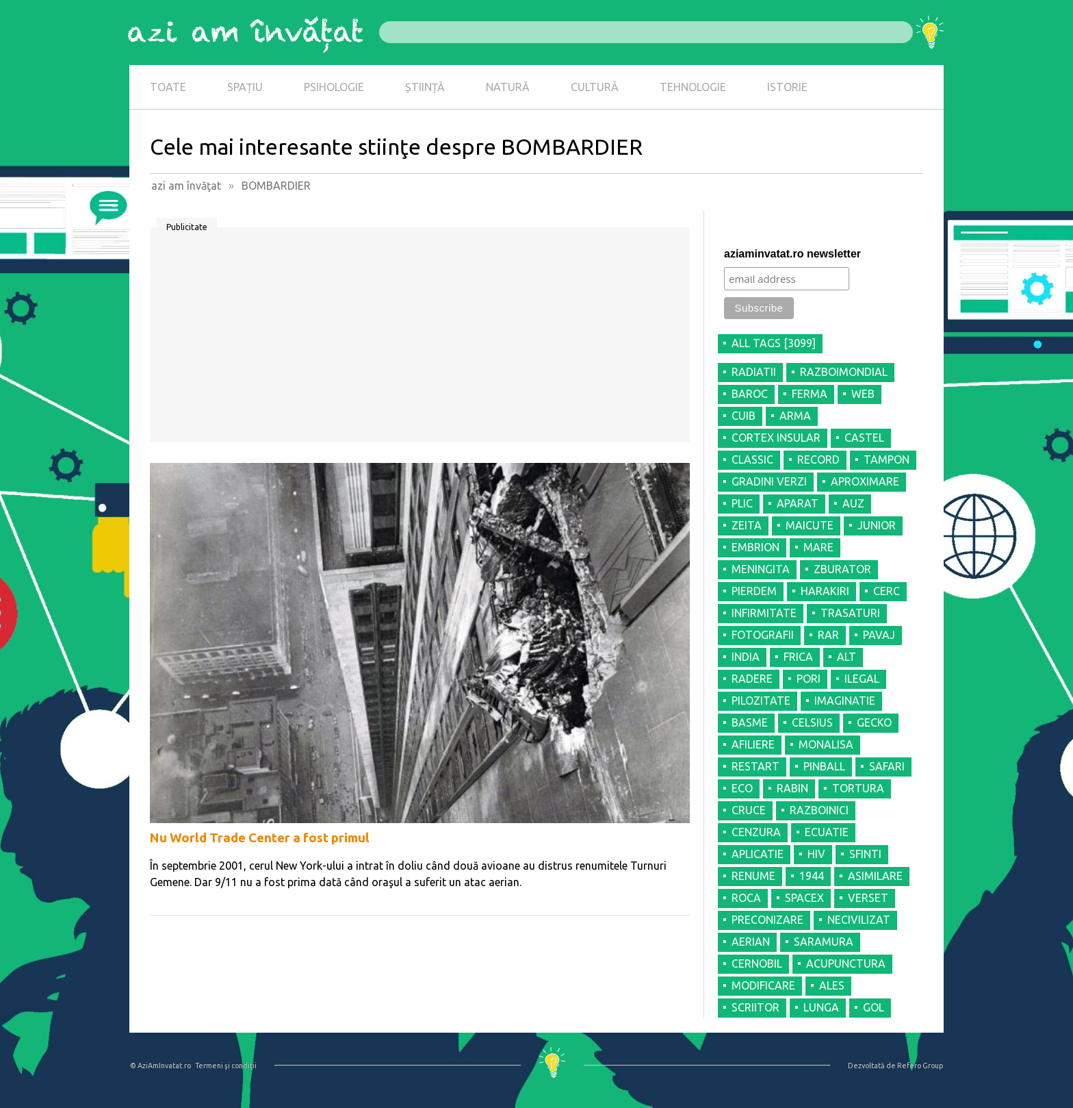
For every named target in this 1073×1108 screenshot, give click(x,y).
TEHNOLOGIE (693, 87)
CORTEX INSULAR (776, 437)
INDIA (746, 657)
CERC (886, 591)
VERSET (868, 898)
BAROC (750, 394)
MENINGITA (761, 569)
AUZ (853, 503)
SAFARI (887, 766)
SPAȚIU (245, 87)
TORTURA (858, 788)
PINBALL (824, 766)
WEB (863, 394)
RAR (828, 635)
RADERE (752, 678)
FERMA (809, 394)
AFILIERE (753, 744)
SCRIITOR (755, 1007)
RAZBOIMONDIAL (844, 372)
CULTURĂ (595, 87)
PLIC (742, 503)
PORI (808, 678)
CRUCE (749, 810)
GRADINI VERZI (769, 481)
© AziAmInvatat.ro (160, 1065)
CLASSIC (752, 459)
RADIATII (754, 372)
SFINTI (865, 854)
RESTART (755, 766)
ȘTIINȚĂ (425, 87)
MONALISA (826, 744)
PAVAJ (879, 635)
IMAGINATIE (844, 700)
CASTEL (864, 437)
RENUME (753, 876)
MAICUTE (809, 525)
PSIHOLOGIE (334, 87)
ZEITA (747, 525)
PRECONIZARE (767, 920)
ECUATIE (827, 832)
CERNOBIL (757, 963)
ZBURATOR (842, 569)
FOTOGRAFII (763, 635)
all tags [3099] (774, 343)
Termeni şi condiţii (226, 1065)
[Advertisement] (420, 340)
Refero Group (920, 1065)
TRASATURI (850, 613)
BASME (750, 722)
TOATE (168, 87)
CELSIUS (812, 722)
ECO (742, 788)
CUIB (743, 416)
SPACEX (804, 898)
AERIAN (751, 941)
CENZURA (756, 832)
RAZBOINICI (819, 810)
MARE (818, 547)
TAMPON (886, 459)
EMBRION (755, 547)
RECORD (818, 459)
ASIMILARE (875, 876)
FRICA (798, 657)
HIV (816, 854)
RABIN (792, 788)
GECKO (874, 722)
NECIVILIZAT (858, 920)
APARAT (797, 503)
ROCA (746, 898)
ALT (846, 657)
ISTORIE (787, 87)
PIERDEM (754, 591)
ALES (831, 985)
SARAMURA (823, 941)
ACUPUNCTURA (845, 963)
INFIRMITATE (764, 613)
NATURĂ (508, 87)
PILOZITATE (761, 700)
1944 (811, 876)
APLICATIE (758, 854)
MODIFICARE (763, 985)
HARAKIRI (825, 591)
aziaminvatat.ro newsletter (792, 254)
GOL (873, 1007)
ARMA (795, 416)
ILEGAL (861, 678)
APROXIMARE (865, 481)
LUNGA (821, 1007)
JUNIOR (876, 525)
